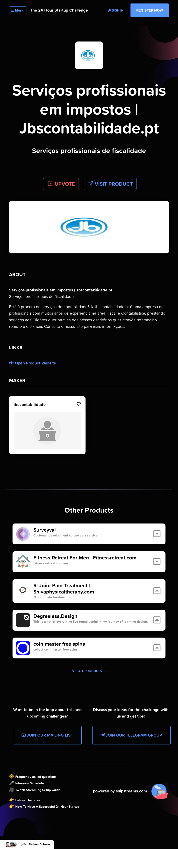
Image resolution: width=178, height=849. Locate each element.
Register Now (149, 10)
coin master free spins (59, 644)
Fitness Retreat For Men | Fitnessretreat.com (85, 558)
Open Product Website (32, 363)
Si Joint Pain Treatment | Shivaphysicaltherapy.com (63, 589)
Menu (17, 10)
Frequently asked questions (36, 776)
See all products (89, 671)
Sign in (116, 10)
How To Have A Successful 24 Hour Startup (47, 806)
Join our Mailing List (47, 735)
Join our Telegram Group (131, 735)
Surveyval (44, 530)
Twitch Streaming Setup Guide (37, 790)
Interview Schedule (29, 783)
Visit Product (110, 184)
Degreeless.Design (55, 616)
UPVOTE (61, 184)
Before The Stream (29, 800)
